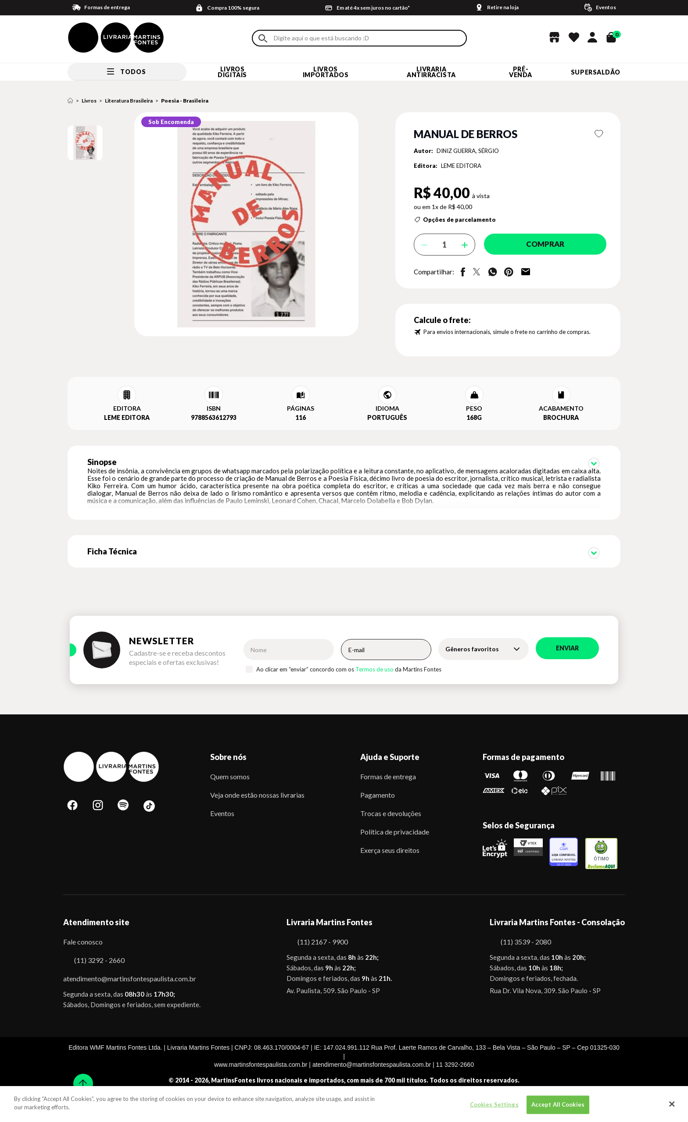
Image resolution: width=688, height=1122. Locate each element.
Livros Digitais (232, 72)
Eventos (222, 811)
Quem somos (230, 774)
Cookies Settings (494, 1104)
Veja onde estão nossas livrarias (257, 792)
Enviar (567, 646)
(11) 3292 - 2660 (99, 958)
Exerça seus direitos (389, 848)
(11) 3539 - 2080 (526, 939)
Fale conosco (83, 939)
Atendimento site (96, 920)
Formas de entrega (388, 774)
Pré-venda (520, 72)
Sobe (80, 1078)
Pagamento (377, 792)
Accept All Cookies (557, 1104)
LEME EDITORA (461, 165)
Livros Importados (326, 72)
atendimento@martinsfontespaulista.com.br (121, 976)
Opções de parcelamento (459, 219)
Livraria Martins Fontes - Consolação (557, 920)
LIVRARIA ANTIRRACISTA (431, 72)
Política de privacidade (394, 829)
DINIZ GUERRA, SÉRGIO (468, 150)
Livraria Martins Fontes (330, 920)
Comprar (541, 244)
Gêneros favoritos (472, 646)
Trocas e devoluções (390, 811)
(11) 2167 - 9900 (322, 939)
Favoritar (599, 133)
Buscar (263, 38)
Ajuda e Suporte (389, 755)
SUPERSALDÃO (595, 72)
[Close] (672, 1104)
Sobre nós (228, 755)
